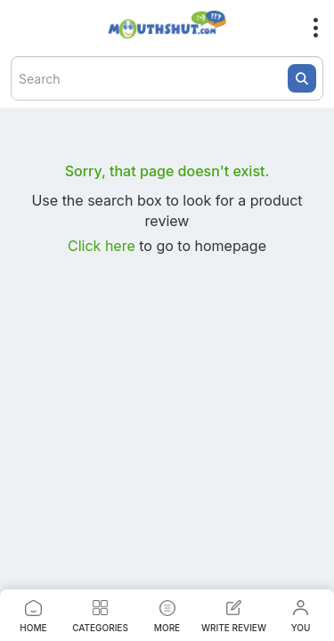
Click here (103, 246)
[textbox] (167, 78)
